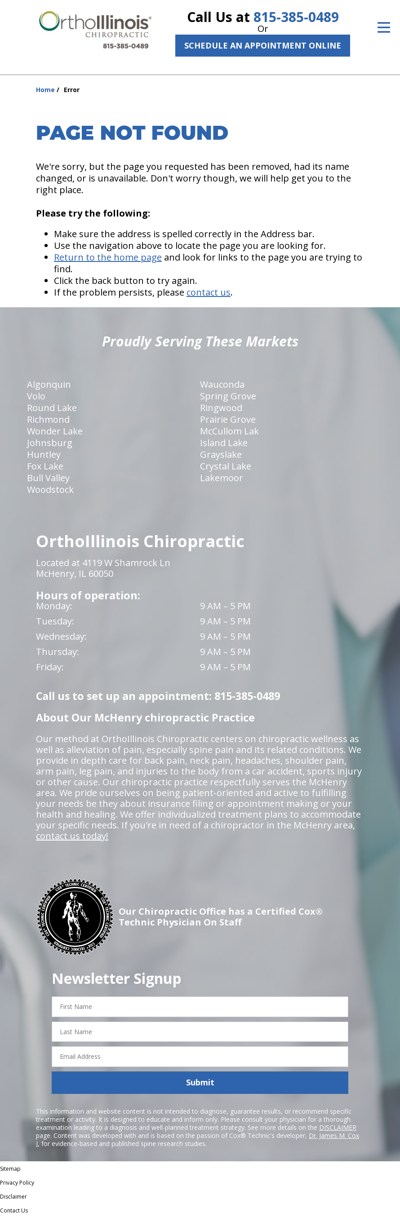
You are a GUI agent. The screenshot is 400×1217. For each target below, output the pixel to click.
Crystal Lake (225, 466)
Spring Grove (228, 396)
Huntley (44, 454)
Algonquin (49, 384)
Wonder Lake (55, 431)
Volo (36, 396)
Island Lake (224, 443)
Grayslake (221, 454)
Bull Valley (48, 478)
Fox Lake (45, 466)
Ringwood (221, 408)
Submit (200, 1082)
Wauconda (222, 384)
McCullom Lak (229, 431)
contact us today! (72, 836)
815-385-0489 (296, 17)
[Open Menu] (384, 27)
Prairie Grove (228, 419)
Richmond (48, 419)
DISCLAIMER (337, 1127)
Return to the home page (108, 257)
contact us (209, 292)
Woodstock (50, 489)
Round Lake (52, 408)
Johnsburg (49, 443)
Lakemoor (221, 478)
